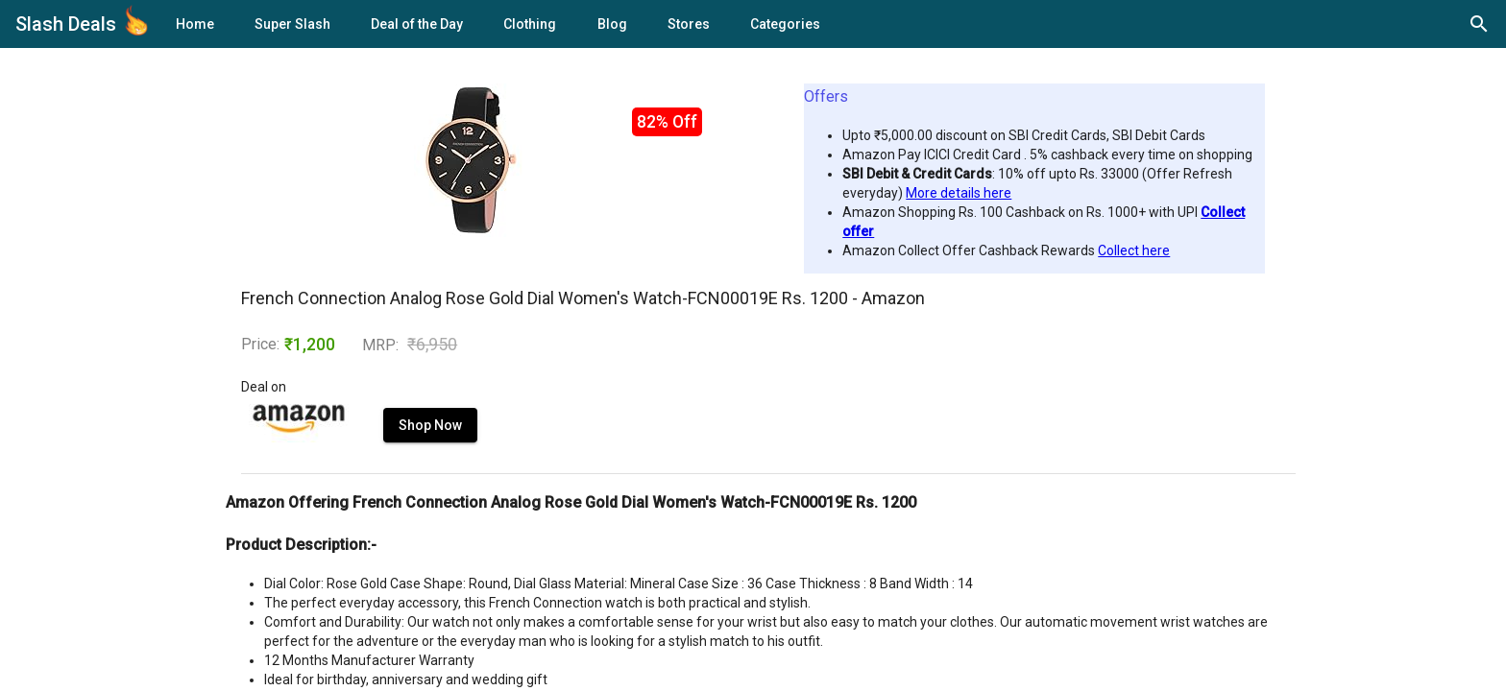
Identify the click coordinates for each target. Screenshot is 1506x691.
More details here (958, 193)
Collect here (1134, 250)
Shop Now (430, 425)
